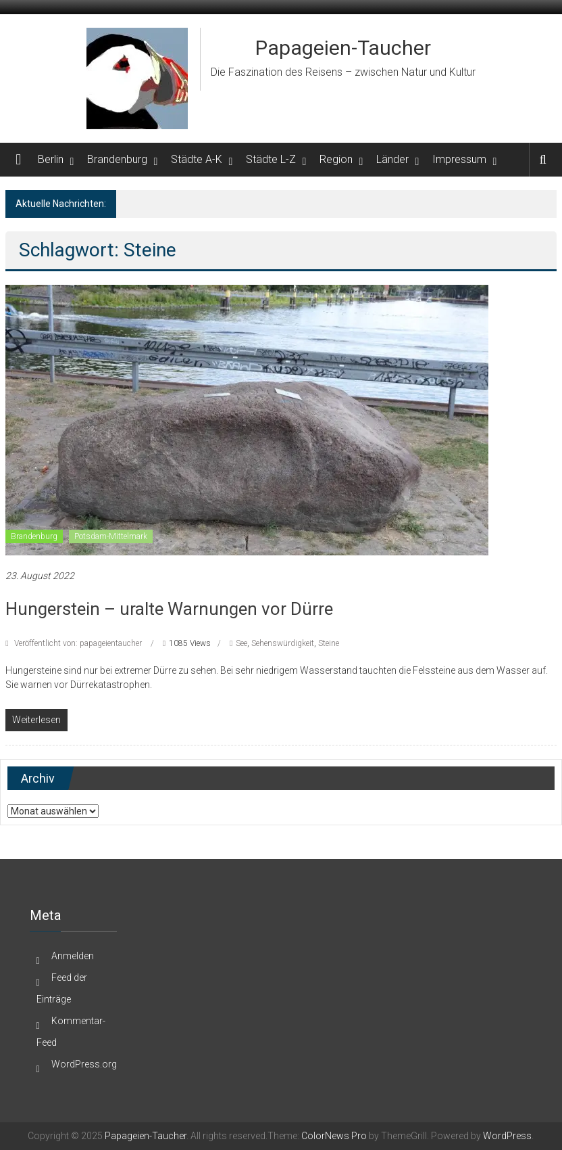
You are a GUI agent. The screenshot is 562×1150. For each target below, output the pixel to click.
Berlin (50, 159)
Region (336, 159)
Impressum (459, 159)
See (241, 643)
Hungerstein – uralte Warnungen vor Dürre (169, 609)
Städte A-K (196, 159)
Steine (328, 643)
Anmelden (72, 955)
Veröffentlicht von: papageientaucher (78, 643)
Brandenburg (117, 159)
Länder (392, 159)
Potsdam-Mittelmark (110, 536)
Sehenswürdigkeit (282, 643)
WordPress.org (84, 1064)
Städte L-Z (271, 159)
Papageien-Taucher (343, 48)
